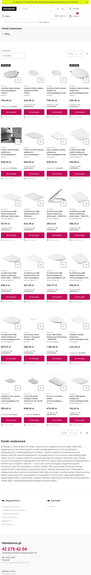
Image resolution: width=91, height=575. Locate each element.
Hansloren (7, 22)
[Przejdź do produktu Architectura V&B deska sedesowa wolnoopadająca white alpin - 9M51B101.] (57, 258)
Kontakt (50, 507)
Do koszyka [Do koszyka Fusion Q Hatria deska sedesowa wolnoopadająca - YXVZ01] (34, 174)
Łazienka (17, 22)
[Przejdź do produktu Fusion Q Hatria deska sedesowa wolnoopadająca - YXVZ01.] (34, 135)
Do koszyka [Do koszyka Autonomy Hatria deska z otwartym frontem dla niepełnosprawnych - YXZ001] (34, 358)
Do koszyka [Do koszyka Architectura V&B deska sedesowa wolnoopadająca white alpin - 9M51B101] (57, 297)
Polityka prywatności (11, 507)
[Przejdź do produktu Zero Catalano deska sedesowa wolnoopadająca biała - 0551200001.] (57, 135)
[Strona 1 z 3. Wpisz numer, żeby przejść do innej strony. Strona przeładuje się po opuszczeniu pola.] (76, 54)
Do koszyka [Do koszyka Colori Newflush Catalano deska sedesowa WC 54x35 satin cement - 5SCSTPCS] (34, 420)
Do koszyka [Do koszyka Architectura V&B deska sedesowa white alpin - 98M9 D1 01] (57, 235)
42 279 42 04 (14, 549)
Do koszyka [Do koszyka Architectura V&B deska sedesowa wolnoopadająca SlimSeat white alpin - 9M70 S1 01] (34, 297)
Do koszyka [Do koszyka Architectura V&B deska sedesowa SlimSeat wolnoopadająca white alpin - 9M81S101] (34, 235)
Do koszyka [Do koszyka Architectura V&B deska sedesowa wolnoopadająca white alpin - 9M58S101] (80, 297)
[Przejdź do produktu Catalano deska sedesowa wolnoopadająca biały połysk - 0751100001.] (79, 320)
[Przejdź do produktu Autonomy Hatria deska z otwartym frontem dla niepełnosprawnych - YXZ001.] (34, 320)
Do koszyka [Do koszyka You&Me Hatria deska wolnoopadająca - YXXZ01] (11, 112)
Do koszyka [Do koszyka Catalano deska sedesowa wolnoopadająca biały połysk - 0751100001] (80, 358)
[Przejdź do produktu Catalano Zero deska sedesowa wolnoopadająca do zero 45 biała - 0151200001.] (11, 381)
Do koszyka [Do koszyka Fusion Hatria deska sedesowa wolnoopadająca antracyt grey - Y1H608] (11, 174)
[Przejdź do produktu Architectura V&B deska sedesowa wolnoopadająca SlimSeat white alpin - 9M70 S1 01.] (34, 258)
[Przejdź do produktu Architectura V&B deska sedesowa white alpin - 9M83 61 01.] (11, 258)
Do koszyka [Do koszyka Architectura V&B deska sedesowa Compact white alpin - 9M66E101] (80, 174)
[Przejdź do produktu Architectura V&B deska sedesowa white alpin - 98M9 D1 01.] (57, 196)
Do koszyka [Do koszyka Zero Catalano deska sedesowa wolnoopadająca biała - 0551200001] (57, 174)
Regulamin (6, 521)
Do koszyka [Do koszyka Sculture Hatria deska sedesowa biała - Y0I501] (34, 112)
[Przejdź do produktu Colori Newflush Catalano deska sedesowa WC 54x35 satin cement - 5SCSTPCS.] (34, 381)
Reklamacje (7, 524)
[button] (87, 2)
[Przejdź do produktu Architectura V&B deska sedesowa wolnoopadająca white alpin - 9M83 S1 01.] (11, 320)
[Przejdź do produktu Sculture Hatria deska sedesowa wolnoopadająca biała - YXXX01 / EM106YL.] (79, 73)
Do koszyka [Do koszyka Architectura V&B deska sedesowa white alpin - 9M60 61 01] (80, 235)
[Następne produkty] (81, 433)
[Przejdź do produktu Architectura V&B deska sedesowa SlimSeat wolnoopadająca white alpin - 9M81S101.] (34, 196)
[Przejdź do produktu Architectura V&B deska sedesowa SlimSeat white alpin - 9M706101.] (11, 196)
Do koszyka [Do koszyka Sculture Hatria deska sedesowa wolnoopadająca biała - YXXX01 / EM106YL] (80, 112)
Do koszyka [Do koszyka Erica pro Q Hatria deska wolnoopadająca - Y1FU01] (57, 420)
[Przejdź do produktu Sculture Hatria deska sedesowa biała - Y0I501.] (34, 73)
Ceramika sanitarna (29, 22)
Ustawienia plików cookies (13, 510)
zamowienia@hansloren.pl (16, 562)
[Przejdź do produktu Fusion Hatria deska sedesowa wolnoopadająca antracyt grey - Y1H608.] (11, 135)
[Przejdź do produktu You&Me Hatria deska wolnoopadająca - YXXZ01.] (11, 73)
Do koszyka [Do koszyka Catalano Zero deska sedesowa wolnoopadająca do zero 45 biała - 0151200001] (11, 420)
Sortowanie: (6, 51)
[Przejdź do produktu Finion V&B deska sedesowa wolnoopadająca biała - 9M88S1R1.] (79, 381)
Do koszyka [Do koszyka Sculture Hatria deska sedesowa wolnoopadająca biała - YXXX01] (57, 112)
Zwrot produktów (10, 517)
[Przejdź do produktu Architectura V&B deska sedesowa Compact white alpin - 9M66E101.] (79, 135)
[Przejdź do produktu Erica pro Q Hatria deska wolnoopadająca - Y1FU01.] (57, 381)
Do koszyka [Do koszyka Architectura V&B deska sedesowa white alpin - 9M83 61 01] (11, 297)
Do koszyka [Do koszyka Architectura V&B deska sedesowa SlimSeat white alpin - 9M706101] (11, 235)
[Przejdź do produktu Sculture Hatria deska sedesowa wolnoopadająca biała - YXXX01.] (57, 73)
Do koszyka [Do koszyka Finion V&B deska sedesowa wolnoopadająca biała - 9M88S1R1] (80, 420)
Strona (70, 54)
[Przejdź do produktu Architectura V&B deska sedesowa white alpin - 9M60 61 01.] (79, 196)
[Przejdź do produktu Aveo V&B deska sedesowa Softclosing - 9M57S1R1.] (57, 320)
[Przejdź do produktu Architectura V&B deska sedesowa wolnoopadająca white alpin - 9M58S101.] (79, 258)
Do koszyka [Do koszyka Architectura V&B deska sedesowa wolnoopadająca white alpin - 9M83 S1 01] (11, 358)
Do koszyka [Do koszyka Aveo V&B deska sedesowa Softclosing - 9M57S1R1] (57, 358)
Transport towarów (10, 514)
